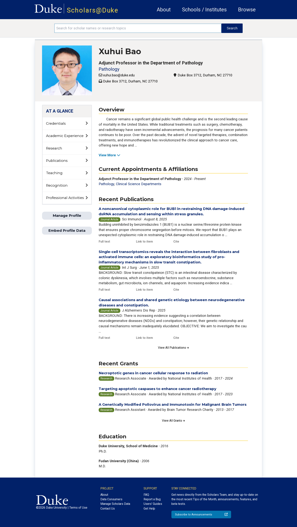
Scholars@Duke (92, 10)
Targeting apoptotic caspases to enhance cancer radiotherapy (157, 389)
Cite (176, 241)
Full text (104, 241)
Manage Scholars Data (115, 504)
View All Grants (173, 420)
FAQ (146, 494)
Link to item (144, 241)
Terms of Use (78, 507)
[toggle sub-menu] (86, 123)
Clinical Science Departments (138, 184)
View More (109, 155)
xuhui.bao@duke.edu (119, 75)
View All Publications (173, 347)
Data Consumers (111, 499)
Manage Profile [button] (67, 215)
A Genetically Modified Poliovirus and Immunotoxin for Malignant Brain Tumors (172, 404)
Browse (247, 9)
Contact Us (107, 508)
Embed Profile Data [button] (66, 230)
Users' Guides (153, 504)
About (164, 9)
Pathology (109, 69)
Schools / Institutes (204, 9)
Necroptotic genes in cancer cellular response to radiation (153, 373)
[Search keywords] (137, 28)
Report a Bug (152, 499)
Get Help (149, 508)
